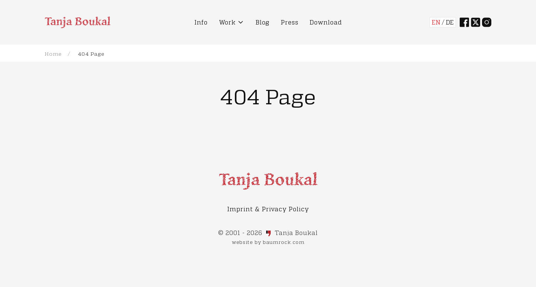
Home (53, 53)
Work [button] (232, 22)
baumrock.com (283, 242)
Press (290, 22)
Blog (262, 22)
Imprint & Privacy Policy (268, 208)
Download (326, 22)
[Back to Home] (78, 22)
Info (201, 22)
